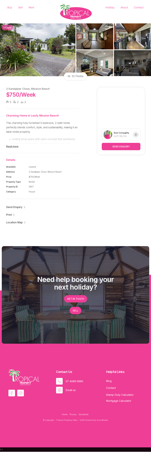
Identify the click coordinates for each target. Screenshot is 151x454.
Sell (20, 7)
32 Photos (75, 76)
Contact (139, 7)
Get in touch (75, 298)
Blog (109, 381)
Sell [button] (75, 310)
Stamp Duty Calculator (120, 394)
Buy (9, 7)
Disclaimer (84, 414)
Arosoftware (102, 420)
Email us (71, 390)
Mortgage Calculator (118, 400)
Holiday (110, 7)
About (124, 7)
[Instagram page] (20, 393)
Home (65, 414)
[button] (10, 215)
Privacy (73, 414)
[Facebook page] (11, 393)
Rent (31, 7)
